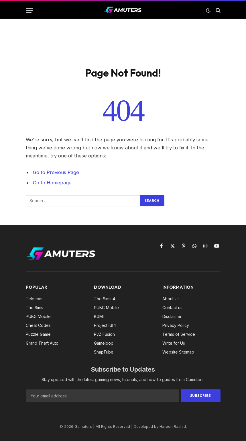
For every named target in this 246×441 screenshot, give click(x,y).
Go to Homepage (52, 183)
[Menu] (29, 10)
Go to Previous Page (56, 172)
